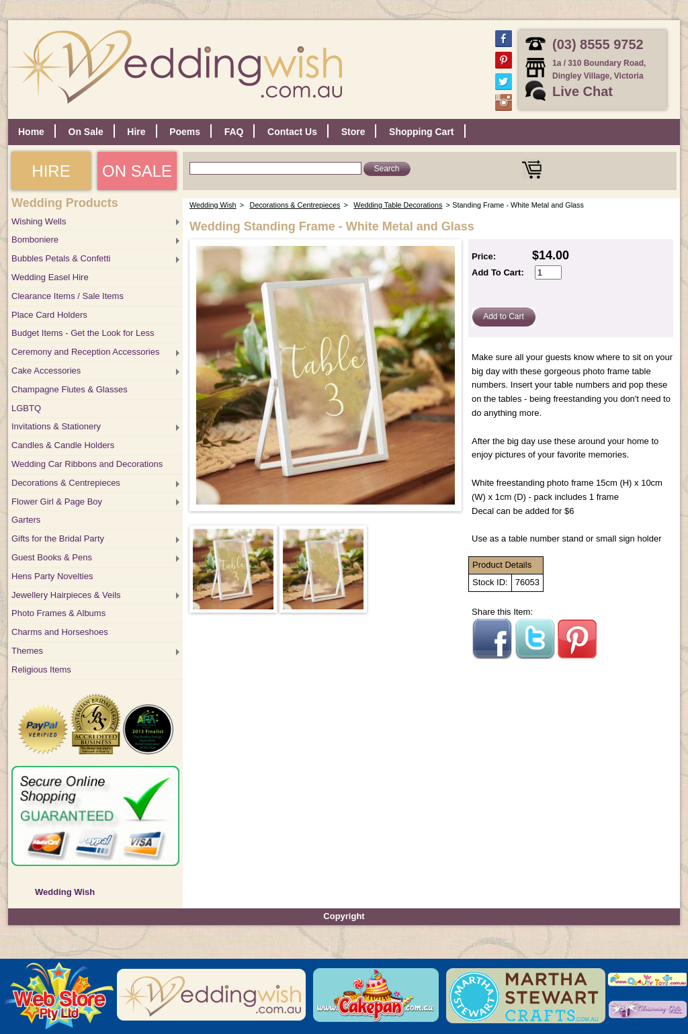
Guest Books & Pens (51, 557)
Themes (27, 651)
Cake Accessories (46, 370)
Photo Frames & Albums (58, 613)
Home (31, 131)
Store (353, 131)
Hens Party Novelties (52, 576)
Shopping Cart (421, 131)
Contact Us (292, 131)
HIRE (51, 171)
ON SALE (137, 171)
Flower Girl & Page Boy (56, 502)
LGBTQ (26, 408)
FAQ (234, 131)
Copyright (343, 916)
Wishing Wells (38, 221)
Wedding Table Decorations (397, 205)
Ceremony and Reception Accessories (85, 352)
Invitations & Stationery (56, 426)
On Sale (86, 131)
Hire (136, 131)
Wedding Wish (65, 892)
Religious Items (41, 669)
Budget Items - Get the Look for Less (82, 333)
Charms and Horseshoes (59, 632)
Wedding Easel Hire (50, 277)
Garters (25, 520)
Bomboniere (34, 239)
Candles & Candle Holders (62, 445)
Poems (184, 131)
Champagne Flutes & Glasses (69, 389)
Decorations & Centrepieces (65, 483)
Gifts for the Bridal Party (57, 538)
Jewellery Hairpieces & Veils (66, 595)
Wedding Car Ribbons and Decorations (87, 464)
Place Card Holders (49, 315)
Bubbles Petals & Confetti (60, 258)
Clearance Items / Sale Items (67, 296)
